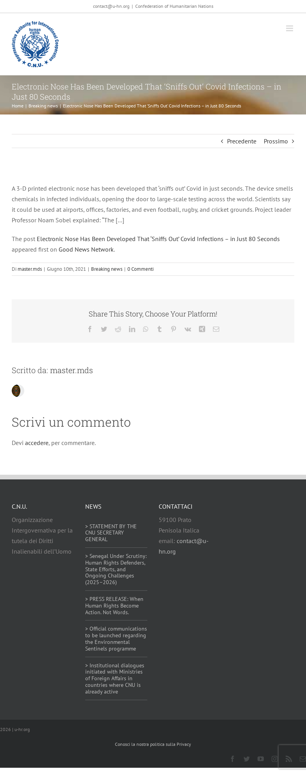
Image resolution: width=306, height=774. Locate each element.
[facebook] (232, 759)
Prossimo (276, 141)
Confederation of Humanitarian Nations (174, 6)
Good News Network (86, 249)
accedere (36, 443)
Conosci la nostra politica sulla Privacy (153, 744)
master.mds (30, 269)
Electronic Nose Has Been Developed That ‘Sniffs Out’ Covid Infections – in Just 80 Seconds (158, 239)
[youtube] (261, 759)
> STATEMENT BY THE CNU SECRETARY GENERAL (111, 533)
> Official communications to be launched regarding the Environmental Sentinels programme (116, 638)
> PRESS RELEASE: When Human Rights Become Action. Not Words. (114, 605)
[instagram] (275, 759)
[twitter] (246, 759)
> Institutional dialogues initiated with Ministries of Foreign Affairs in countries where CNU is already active (114, 678)
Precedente (241, 141)
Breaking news (106, 269)
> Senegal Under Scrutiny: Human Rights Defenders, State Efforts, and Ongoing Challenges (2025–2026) (116, 569)
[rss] (289, 759)
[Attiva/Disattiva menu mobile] (290, 28)
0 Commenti (140, 269)
